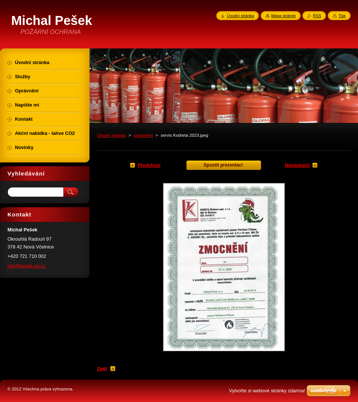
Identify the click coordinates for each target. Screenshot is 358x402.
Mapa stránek (283, 15)
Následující (297, 165)
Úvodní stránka (111, 135)
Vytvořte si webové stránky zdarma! (267, 390)
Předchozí (149, 165)
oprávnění (143, 135)
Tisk (342, 15)
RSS (317, 15)
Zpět (102, 368)
